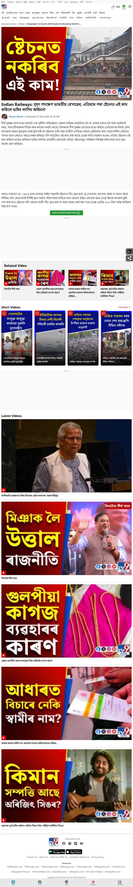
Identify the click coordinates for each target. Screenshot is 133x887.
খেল (57, 12)
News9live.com (59, 871)
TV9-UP (89, 2)
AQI (118, 6)
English (10, 2)
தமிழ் (66, 2)
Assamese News (8, 24)
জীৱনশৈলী (65, 12)
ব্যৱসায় (45, 12)
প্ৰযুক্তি (79, 12)
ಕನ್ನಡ (25, 2)
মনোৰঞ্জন (36, 12)
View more (124, 307)
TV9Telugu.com (31, 866)
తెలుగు (31, 2)
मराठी (38, 2)
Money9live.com (112, 871)
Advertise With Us (58, 857)
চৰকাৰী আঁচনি (90, 17)
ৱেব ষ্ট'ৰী (87, 12)
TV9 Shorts (24, 17)
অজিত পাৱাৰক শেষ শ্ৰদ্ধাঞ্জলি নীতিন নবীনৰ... (115, 360)
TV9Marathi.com (15, 866)
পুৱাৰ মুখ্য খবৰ (37, 17)
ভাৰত (27, 12)
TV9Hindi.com (118, 866)
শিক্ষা (52, 12)
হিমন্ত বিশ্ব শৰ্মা (51, 17)
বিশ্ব (73, 12)
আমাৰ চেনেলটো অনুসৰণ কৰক (66, 212)
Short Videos (10, 307)
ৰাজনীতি (63, 17)
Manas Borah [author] (16, 116)
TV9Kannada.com (49, 866)
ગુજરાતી (46, 2)
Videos (21, 24)
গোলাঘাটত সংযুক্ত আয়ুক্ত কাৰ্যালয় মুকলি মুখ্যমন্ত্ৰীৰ (14, 360)
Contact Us (32, 857)
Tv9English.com (76, 871)
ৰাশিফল (79, 17)
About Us (43, 857)
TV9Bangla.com (67, 866)
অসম (21, 12)
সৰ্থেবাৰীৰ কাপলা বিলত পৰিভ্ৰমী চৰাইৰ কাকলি (50, 360)
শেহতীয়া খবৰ (11, 12)
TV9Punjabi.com (84, 866)
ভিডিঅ (102, 12)
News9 (18, 2)
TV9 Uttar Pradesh (94, 871)
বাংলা (53, 2)
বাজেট (7, 17)
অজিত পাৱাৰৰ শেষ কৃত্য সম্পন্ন (82, 361)
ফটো (95, 12)
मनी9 (81, 2)
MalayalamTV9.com (20, 871)
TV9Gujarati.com (102, 866)
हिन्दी (3, 2)
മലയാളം (74, 2)
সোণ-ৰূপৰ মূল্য (105, 17)
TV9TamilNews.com (41, 871)
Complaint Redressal (79, 857)
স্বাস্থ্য (71, 17)
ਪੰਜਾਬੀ (59, 2)
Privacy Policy (97, 857)
